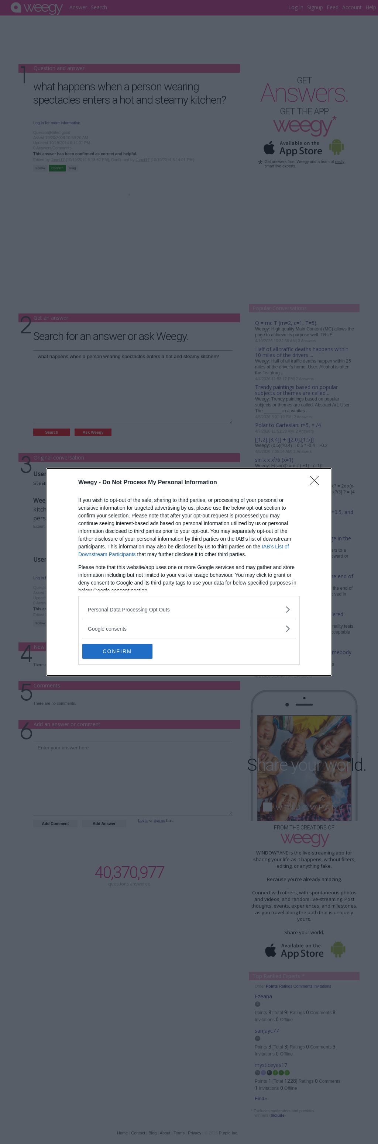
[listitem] (189, 609)
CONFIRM (117, 651)
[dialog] (189, 572)
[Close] (317, 483)
